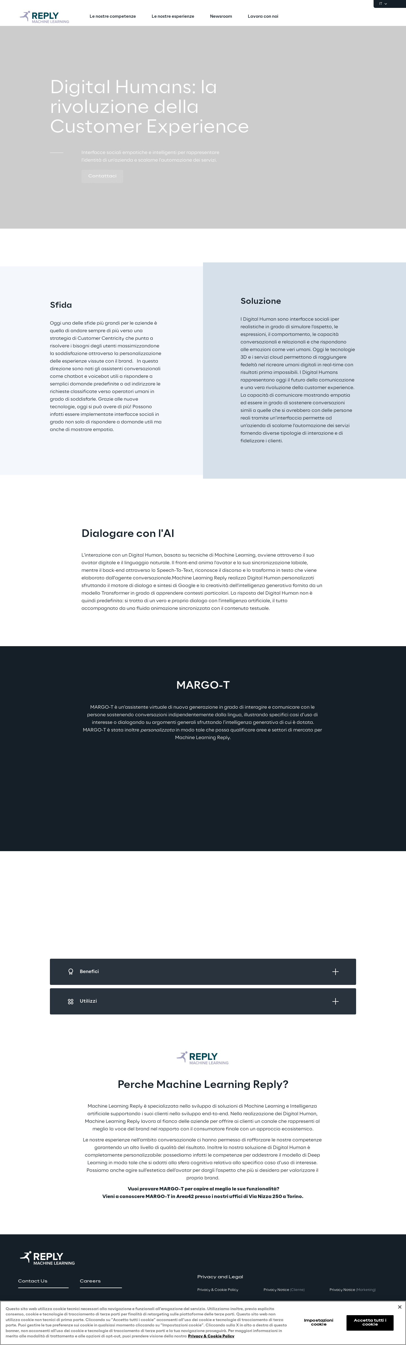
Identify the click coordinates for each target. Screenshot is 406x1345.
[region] (203, 1323)
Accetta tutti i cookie (370, 1322)
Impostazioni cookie (318, 1322)
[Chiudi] (400, 1307)
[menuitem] (113, 17)
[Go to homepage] (45, 17)
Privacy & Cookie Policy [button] (217, 1290)
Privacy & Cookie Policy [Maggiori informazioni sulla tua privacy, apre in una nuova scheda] (211, 1336)
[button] (102, 176)
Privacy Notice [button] (284, 1290)
